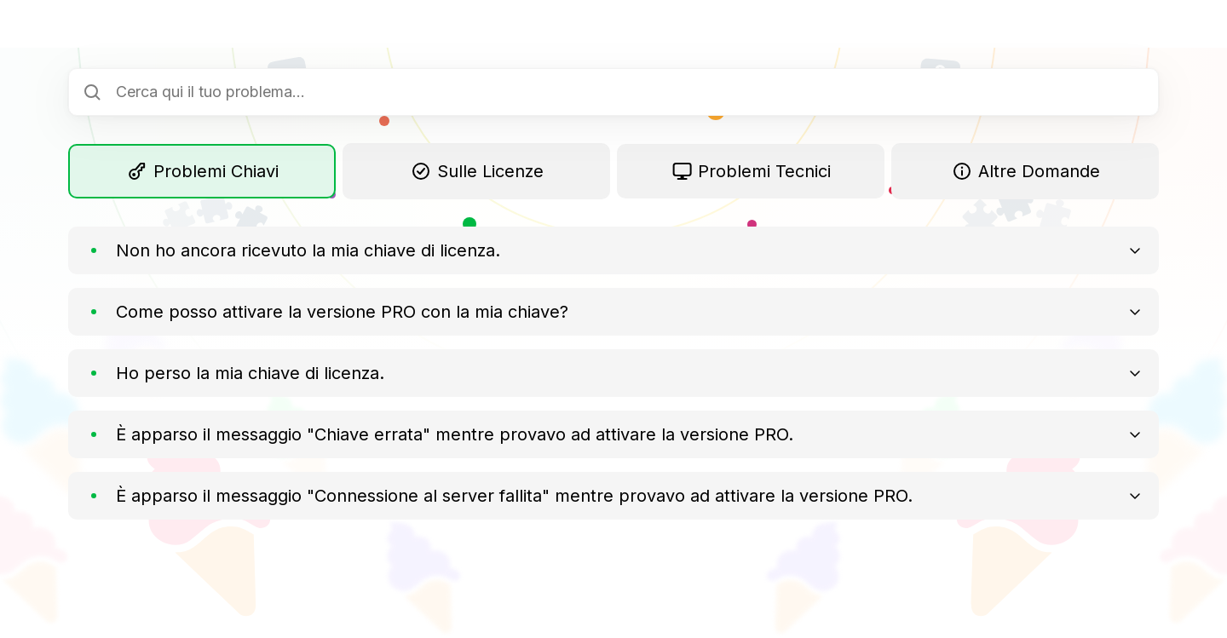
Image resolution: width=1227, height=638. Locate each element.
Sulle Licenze (476, 171)
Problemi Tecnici (751, 171)
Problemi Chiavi (202, 171)
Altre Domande (1025, 171)
